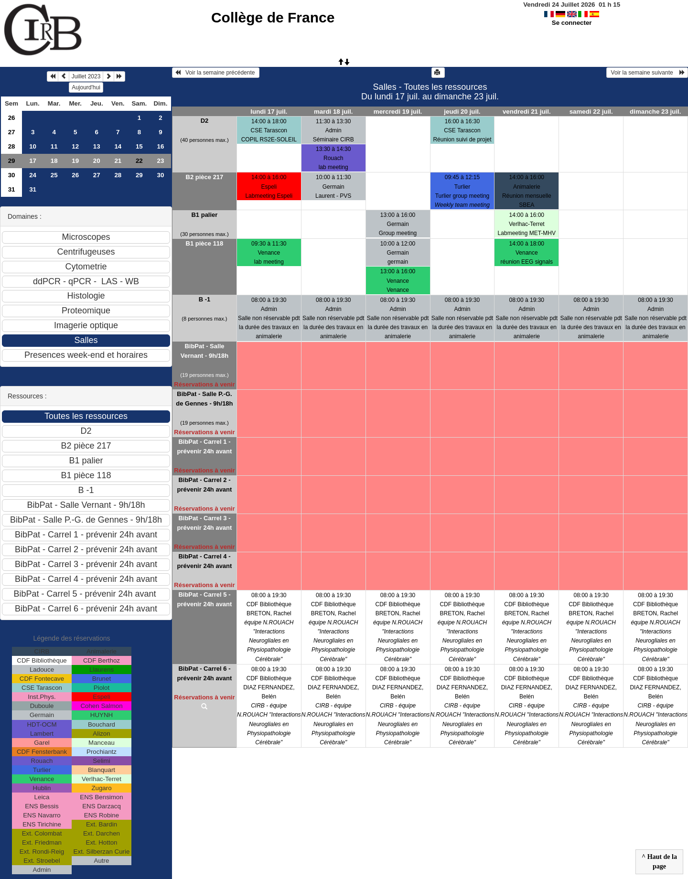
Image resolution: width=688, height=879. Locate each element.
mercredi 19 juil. (398, 111)
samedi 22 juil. (591, 111)
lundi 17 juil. (268, 111)
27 (11, 132)
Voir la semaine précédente (216, 72)
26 (11, 117)
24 (32, 175)
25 (54, 175)
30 (11, 175)
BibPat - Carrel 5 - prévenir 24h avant (204, 599)
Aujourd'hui (86, 87)
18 (54, 160)
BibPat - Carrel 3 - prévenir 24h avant (204, 523)
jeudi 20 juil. (462, 111)
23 (160, 160)
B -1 (205, 299)
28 (11, 146)
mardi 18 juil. (333, 111)
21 (117, 160)
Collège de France (272, 17)
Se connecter (572, 22)
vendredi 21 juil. (527, 111)
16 (160, 146)
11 (54, 146)
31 (11, 189)
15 (139, 146)
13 (96, 146)
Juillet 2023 (86, 76)
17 (32, 160)
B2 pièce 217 (205, 177)
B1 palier (204, 214)
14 (117, 146)
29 (11, 160)
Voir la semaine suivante (647, 72)
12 (75, 146)
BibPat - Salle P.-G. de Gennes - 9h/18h (204, 398)
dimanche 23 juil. (655, 111)
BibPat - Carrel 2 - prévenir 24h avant (204, 484)
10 (32, 146)
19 (75, 160)
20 (96, 160)
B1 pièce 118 (205, 243)
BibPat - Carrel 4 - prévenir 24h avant (204, 561)
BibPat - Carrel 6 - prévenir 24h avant (204, 673)
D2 (205, 120)
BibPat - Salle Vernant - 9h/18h (204, 351)
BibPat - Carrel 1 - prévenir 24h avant (204, 446)
